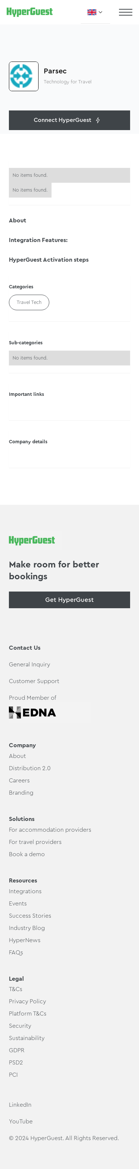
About (17, 756)
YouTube (21, 1122)
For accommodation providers (50, 830)
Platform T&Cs (27, 1014)
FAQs (16, 953)
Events (18, 904)
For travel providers (35, 842)
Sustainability (26, 1038)
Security (20, 1026)
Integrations (25, 891)
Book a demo (27, 854)
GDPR (16, 1050)
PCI (13, 1075)
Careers (19, 781)
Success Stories (30, 916)
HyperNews (24, 940)
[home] (30, 12)
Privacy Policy (27, 1001)
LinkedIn (20, 1105)
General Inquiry (29, 665)
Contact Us (24, 648)
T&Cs (15, 989)
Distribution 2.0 (30, 768)
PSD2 (16, 1063)
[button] (95, 12)
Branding (21, 793)
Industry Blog (27, 928)
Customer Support (34, 681)
